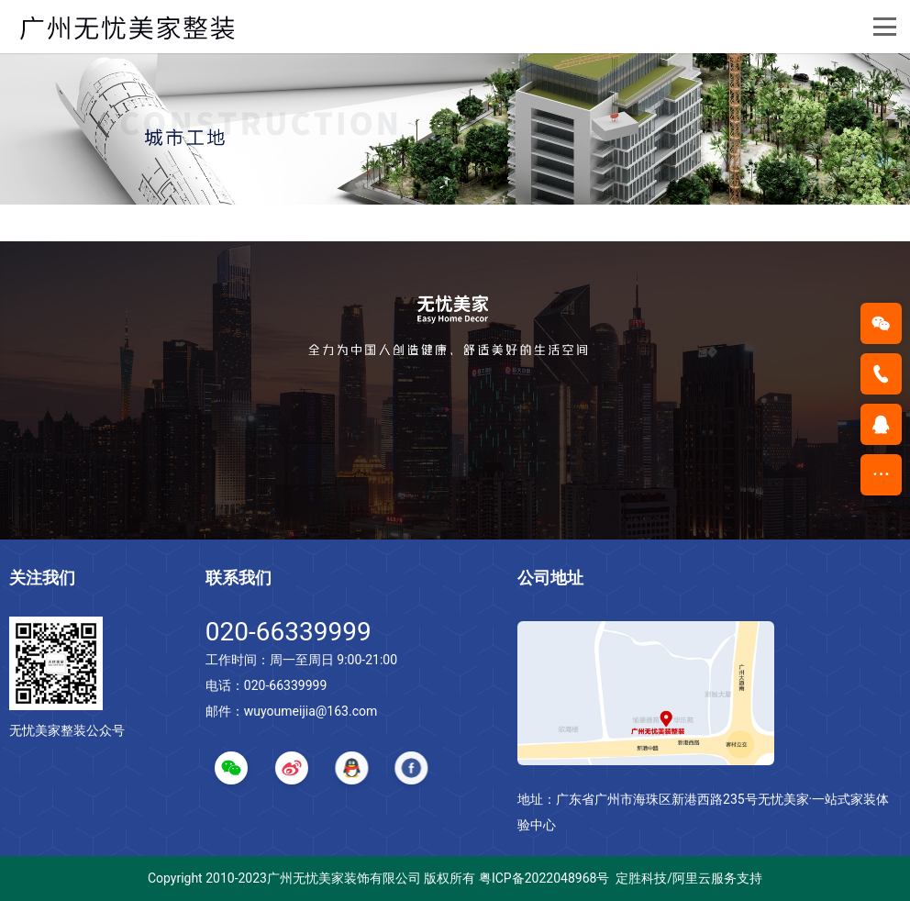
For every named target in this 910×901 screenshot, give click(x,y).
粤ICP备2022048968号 (544, 878)
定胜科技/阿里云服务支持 (689, 878)
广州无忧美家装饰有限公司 (344, 878)
